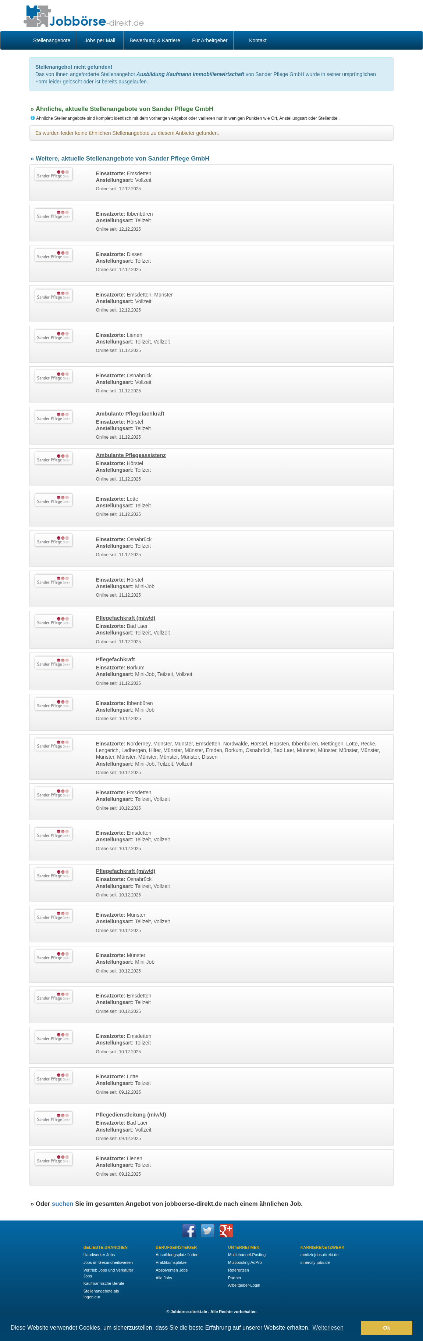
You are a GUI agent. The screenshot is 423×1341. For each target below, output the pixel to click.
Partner (234, 1278)
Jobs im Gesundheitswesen (108, 1262)
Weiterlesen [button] (328, 1327)
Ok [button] (386, 1328)
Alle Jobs (164, 1278)
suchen (63, 1203)
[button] (353, 1328)
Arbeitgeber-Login (244, 1285)
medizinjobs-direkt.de (320, 1254)
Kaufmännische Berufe (103, 1283)
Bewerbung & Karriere (154, 40)
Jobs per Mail (100, 40)
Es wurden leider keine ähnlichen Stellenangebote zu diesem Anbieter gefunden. (127, 133)
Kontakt (257, 40)
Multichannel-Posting (247, 1254)
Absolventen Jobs (172, 1270)
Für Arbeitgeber (210, 40)
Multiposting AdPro (245, 1262)
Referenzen (238, 1270)
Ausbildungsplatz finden (177, 1254)
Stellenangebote (51, 40)
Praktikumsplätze (171, 1262)
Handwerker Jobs (99, 1254)
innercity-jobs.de (315, 1262)
